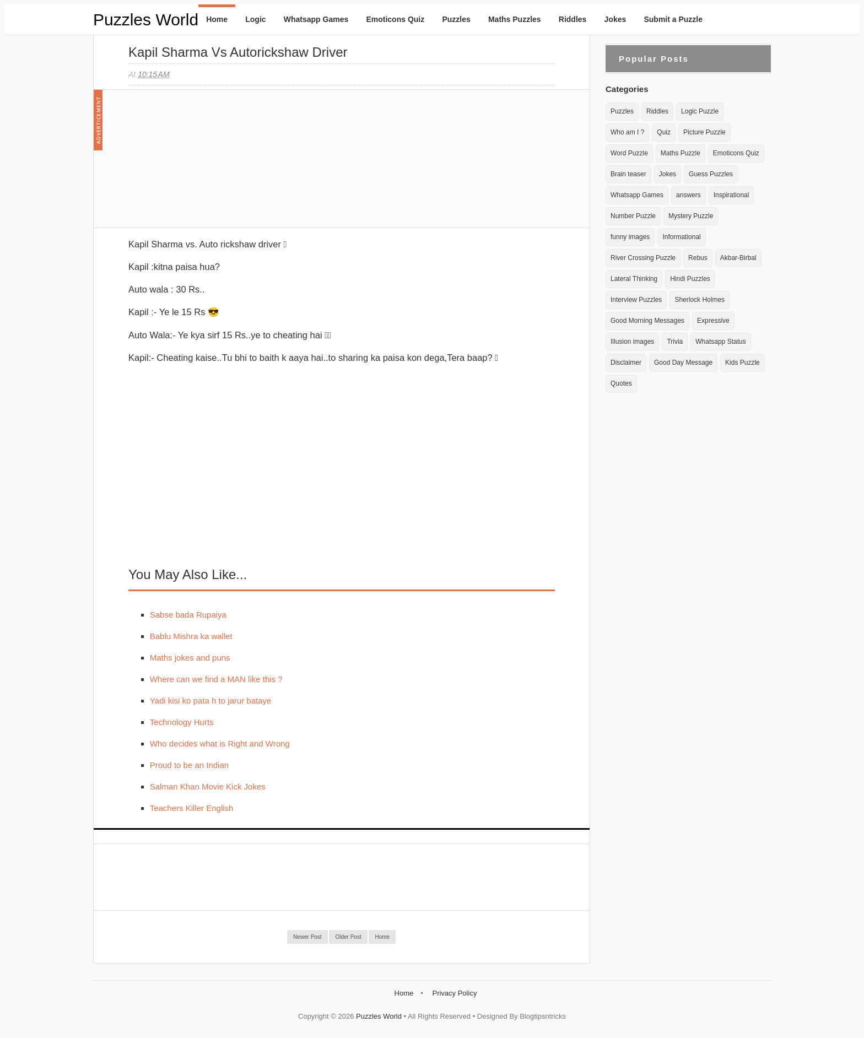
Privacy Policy (454, 993)
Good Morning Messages (647, 321)
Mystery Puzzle (690, 216)
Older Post (348, 937)
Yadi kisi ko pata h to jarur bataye (211, 700)
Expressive (713, 321)
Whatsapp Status (720, 341)
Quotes (621, 383)
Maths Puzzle (680, 153)
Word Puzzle (629, 153)
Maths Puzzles (514, 19)
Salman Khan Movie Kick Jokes (208, 786)
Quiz (664, 132)
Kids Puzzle (742, 362)
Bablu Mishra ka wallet (191, 636)
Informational (681, 237)
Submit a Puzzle (673, 19)
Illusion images (632, 341)
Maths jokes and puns (190, 657)
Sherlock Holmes (699, 300)
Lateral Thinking (634, 279)
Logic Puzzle (700, 111)
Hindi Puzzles (690, 279)
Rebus (698, 258)
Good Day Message (683, 362)
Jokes (615, 19)
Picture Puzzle (704, 132)
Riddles (573, 19)
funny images (630, 237)
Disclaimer (626, 362)
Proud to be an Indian (189, 765)
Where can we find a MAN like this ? (216, 679)
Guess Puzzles (711, 174)
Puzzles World (145, 19)
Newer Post (307, 937)
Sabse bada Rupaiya (188, 614)
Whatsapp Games (316, 19)
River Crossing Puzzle (643, 258)
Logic (255, 19)
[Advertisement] (211, 164)
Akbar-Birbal (738, 258)
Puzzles (456, 19)
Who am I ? (627, 132)
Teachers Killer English (192, 808)
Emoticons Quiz (395, 19)
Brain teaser (628, 174)
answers (688, 195)
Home (217, 19)
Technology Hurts (182, 722)
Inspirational (731, 195)
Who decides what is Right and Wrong (220, 743)
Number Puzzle (633, 216)
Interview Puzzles (636, 300)
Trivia (675, 341)
